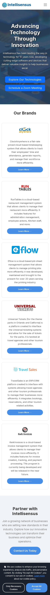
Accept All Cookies (36, 587)
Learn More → (25, 169)
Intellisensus (16, 5)
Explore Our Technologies (25, 79)
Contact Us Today (25, 550)
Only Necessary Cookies (13, 587)
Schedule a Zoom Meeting (25, 87)
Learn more (39, 576)
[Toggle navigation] (45, 4)
